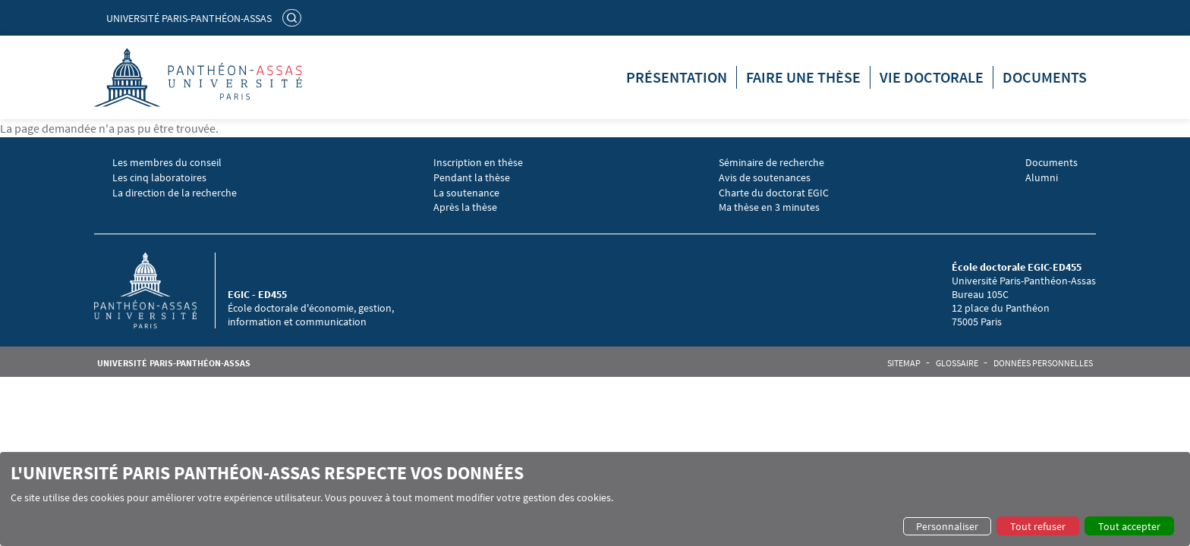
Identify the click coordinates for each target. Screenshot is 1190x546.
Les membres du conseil (167, 162)
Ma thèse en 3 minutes (769, 207)
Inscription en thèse (478, 162)
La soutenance (466, 193)
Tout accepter (1129, 526)
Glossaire (957, 363)
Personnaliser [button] (947, 526)
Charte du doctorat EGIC (774, 193)
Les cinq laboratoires (159, 177)
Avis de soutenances (765, 177)
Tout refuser (1038, 526)
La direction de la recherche (174, 193)
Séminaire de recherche (771, 162)
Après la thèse (465, 207)
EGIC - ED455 (257, 294)
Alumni (1041, 177)
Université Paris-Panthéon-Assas (189, 18)
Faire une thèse (803, 76)
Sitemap (904, 363)
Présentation (676, 76)
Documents (1045, 76)
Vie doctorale (932, 76)
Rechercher (293, 17)
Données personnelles (1043, 363)
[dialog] (595, 499)
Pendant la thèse (471, 177)
